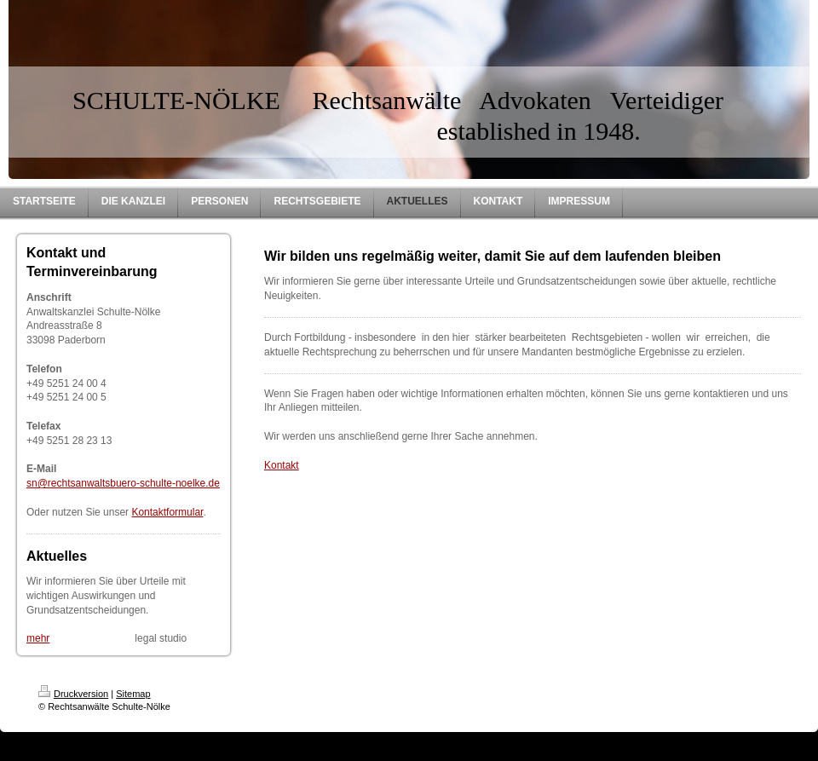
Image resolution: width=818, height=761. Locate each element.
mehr (37, 638)
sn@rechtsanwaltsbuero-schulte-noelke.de (123, 483)
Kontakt (281, 465)
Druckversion (73, 694)
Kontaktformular (167, 512)
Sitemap (133, 694)
